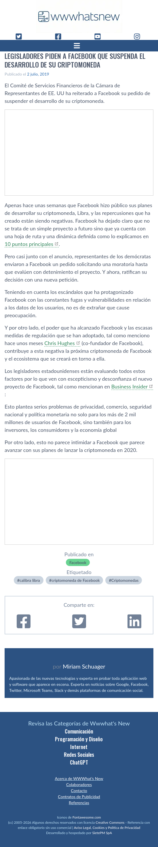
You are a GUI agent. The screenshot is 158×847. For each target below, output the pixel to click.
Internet (78, 746)
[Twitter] (21, 36)
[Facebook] (60, 36)
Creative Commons (110, 822)
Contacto (79, 790)
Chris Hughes (59, 343)
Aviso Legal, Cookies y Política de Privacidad (107, 827)
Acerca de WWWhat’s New (79, 778)
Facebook (77, 562)
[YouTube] (100, 36)
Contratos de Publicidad (79, 796)
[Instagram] (139, 36)
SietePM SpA (102, 833)
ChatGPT (79, 762)
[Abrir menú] (79, 45)
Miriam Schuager (84, 666)
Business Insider (129, 386)
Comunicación (79, 731)
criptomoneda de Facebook (76, 580)
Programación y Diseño (79, 739)
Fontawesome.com (87, 817)
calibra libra (30, 580)
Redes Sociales (79, 754)
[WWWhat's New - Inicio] (79, 16)
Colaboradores (79, 784)
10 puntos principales (29, 244)
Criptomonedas (125, 580)
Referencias (79, 802)
